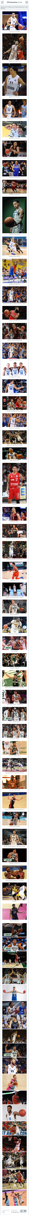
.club (14, 2)
